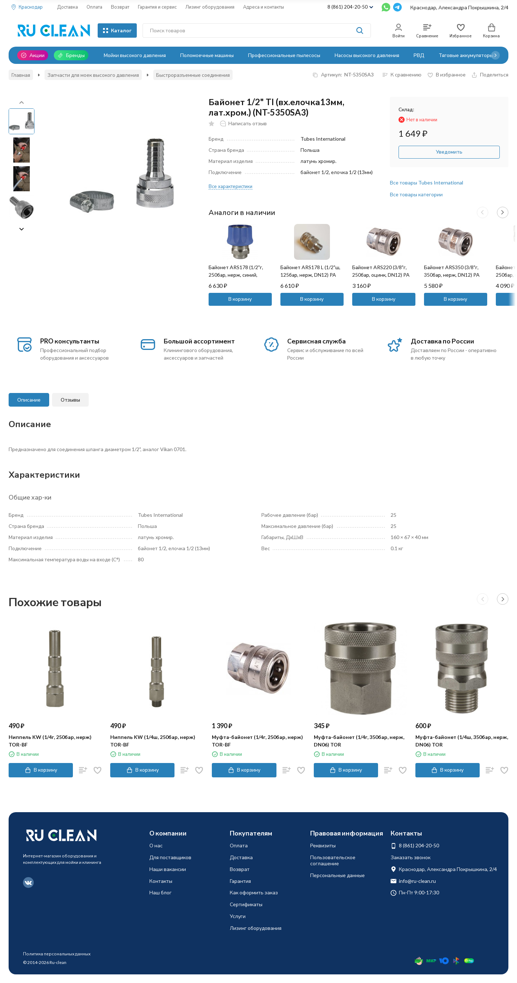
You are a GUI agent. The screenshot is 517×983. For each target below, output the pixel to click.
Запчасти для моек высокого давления (93, 75)
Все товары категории (416, 194)
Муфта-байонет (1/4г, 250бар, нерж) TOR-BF (257, 741)
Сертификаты (246, 904)
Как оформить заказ (254, 892)
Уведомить (449, 152)
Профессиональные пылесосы (284, 55)
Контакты (160, 881)
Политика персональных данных (56, 953)
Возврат (120, 7)
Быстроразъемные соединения (193, 75)
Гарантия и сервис (157, 7)
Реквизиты (323, 845)
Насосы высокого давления (367, 55)
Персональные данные (337, 875)
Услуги (238, 916)
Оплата (94, 7)
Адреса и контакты (263, 7)
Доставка (67, 7)
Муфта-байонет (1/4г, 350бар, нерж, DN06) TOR (359, 741)
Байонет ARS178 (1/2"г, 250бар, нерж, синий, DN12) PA (236, 274)
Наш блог (160, 892)
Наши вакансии (167, 869)
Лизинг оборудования (209, 7)
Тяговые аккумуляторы (466, 55)
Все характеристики (230, 186)
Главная (20, 75)
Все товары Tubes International (426, 182)
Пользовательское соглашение (332, 860)
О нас (156, 845)
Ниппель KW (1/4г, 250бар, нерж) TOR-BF (50, 741)
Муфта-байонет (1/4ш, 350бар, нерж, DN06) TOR (461, 741)
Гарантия (240, 881)
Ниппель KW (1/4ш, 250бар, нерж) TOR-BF (152, 741)
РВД (419, 55)
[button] (495, 55)
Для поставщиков (170, 857)
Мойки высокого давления (135, 55)
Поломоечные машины (207, 55)
